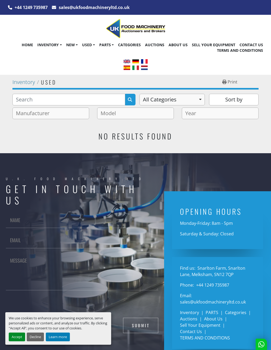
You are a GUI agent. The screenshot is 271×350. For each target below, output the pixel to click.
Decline (35, 336)
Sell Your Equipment (213, 44)
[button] (49, 45)
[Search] (68, 99)
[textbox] (35, 113)
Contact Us (251, 44)
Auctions (154, 44)
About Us (178, 44)
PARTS (105, 44)
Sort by (233, 99)
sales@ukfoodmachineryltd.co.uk (94, 7)
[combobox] (172, 99)
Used (87, 44)
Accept (17, 336)
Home (27, 44)
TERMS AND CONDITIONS (240, 50)
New (70, 44)
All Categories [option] (160, 99)
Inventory (48, 44)
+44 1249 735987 (30, 7)
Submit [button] (141, 325)
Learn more (58, 336)
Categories (129, 44)
